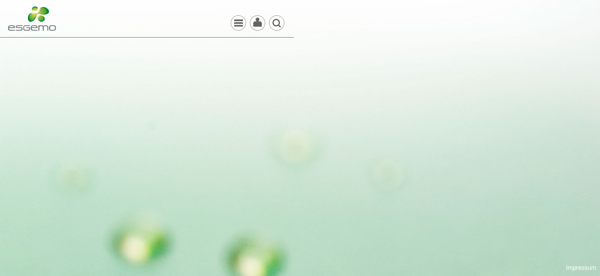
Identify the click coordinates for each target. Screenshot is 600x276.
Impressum (581, 267)
